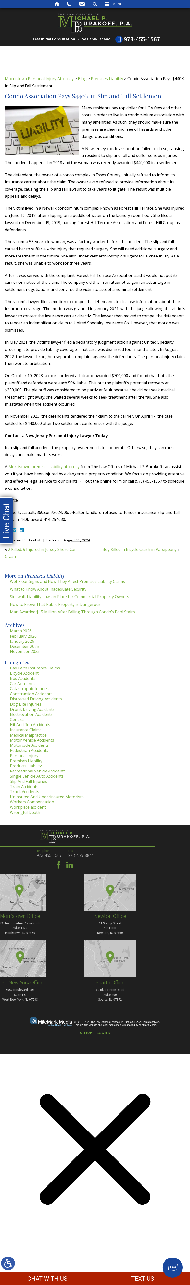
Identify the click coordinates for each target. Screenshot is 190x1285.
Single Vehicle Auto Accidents (37, 776)
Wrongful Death (25, 812)
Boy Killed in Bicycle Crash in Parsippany (139, 549)
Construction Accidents (31, 693)
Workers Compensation (32, 802)
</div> (37, 1265)
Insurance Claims (26, 730)
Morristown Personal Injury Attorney (39, 78)
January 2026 (22, 641)
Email (82, 4)
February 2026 (23, 636)
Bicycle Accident (24, 673)
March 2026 (21, 631)
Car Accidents (22, 683)
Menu (118, 4)
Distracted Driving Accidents (36, 699)
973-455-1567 (142, 39)
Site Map (86, 1033)
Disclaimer (102, 1033)
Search (95, 4)
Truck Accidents (24, 791)
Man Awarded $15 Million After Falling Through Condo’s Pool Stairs (72, 612)
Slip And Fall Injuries (28, 781)
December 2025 (24, 646)
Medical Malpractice (28, 735)
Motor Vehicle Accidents (32, 740)
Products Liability (26, 766)
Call (69, 4)
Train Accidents (24, 786)
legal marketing (111, 1025)
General (17, 719)
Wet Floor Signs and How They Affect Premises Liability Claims (67, 581)
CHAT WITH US (47, 1278)
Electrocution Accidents (31, 714)
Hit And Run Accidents (30, 724)
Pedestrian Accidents (29, 750)
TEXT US (142, 1278)
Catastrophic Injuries (29, 688)
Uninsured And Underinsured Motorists (47, 796)
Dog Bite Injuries (25, 704)
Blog (82, 78)
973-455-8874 (17, 855)
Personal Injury (24, 755)
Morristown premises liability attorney (44, 466)
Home (57, 4)
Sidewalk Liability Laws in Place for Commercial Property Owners (69, 596)
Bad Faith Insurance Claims (35, 668)
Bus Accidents (22, 678)
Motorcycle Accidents (29, 745)
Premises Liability (107, 78)
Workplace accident (28, 807)
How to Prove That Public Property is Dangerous (55, 604)
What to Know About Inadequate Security (48, 589)
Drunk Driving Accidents (32, 709)
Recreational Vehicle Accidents (38, 771)
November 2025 (25, 651)
